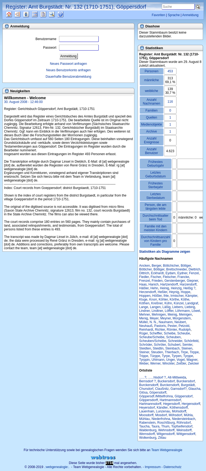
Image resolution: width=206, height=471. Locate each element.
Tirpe (184, 352)
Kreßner (157, 303)
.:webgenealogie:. (56, 467)
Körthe (174, 299)
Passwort (71, 48)
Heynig (174, 292)
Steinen (186, 348)
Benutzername (67, 39)
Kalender (39, 14)
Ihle (166, 296)
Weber (143, 363)
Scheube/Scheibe (151, 337)
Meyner (165, 318)
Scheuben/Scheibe (152, 341)
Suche (56, 14)
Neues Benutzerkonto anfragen (68, 70)
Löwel (196, 311)
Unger (170, 360)
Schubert (174, 345)
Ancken (144, 265)
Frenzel (144, 281)
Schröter (160, 345)
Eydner (182, 273)
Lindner (144, 311)
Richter (160, 329)
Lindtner (157, 311)
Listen (30, 14)
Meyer (154, 318)
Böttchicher (171, 265)
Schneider (175, 341)
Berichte (48, 14)
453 (170, 71)
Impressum (153, 467)
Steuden (157, 352)
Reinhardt (146, 329)
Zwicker (193, 363)
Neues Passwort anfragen (68, 64)
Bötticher (145, 269)
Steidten (145, 348)
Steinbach (172, 348)
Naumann (166, 322)
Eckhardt (157, 273)
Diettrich (194, 269)
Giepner (192, 281)
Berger (156, 265)
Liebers (177, 307)
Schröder (145, 345)
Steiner (144, 352)
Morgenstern (182, 318)
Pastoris (160, 326)
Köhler (163, 299)
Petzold (184, 326)
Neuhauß (145, 326)
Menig (143, 318)
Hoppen (144, 296)
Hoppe (185, 292)
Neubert (180, 322)
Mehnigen (159, 314)
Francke (183, 277)
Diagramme (22, 14)
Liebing (190, 307)
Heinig (164, 288)
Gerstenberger (174, 281)
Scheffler (156, 333)
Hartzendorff (169, 284)
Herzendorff (147, 292)
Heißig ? (189, 288)
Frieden (157, 281)
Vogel (180, 360)
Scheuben (173, 337)
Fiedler (144, 277)
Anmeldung (190, 15)
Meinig (172, 314)
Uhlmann (158, 360)
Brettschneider (176, 269)
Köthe (185, 299)
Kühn (168, 303)
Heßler (162, 292)
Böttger (186, 265)
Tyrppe (188, 356)
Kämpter (191, 296)
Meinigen (185, 314)
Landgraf (191, 303)
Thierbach (172, 352)
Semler (187, 345)
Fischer (156, 277)
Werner (155, 363)
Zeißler (181, 363)
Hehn (154, 288)
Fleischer (169, 277)
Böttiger (158, 269)
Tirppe (194, 352)
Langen (155, 307)
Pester (172, 326)
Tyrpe (166, 356)
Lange (143, 307)
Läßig (167, 307)
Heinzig (176, 288)
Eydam (170, 273)
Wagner (191, 360)
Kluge (143, 299)
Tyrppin (144, 360)
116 (170, 102)
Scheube (183, 333)
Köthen (144, 303)
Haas (143, 284)
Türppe (155, 356)
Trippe (143, 356)
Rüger (143, 333)
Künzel (179, 303)
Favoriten (158, 15)
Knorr (153, 299)
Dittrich (144, 273)
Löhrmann (182, 311)
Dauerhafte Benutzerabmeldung (68, 76)
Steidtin (158, 348)
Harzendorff (188, 284)
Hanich (154, 284)
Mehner (144, 314)
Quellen (14, 14)
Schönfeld (191, 341)
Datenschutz (173, 467)
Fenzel (194, 273)
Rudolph (185, 329)
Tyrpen (177, 356)
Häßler (144, 288)
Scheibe (169, 333)
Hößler (157, 296)
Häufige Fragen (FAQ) (65, 14)
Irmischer (177, 296)
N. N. (153, 322)
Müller (143, 322)
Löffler (169, 311)
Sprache (174, 15)
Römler (172, 329)
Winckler (168, 363)
